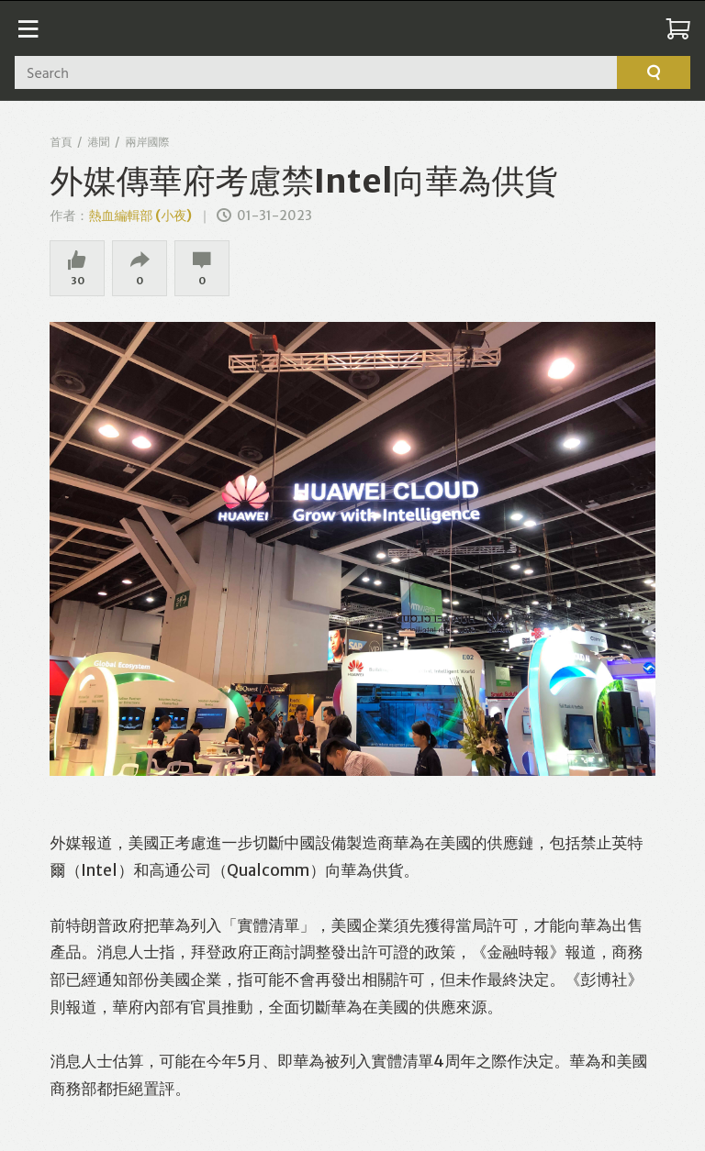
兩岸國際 (147, 142)
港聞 (98, 142)
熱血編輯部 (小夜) (140, 215)
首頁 (61, 142)
